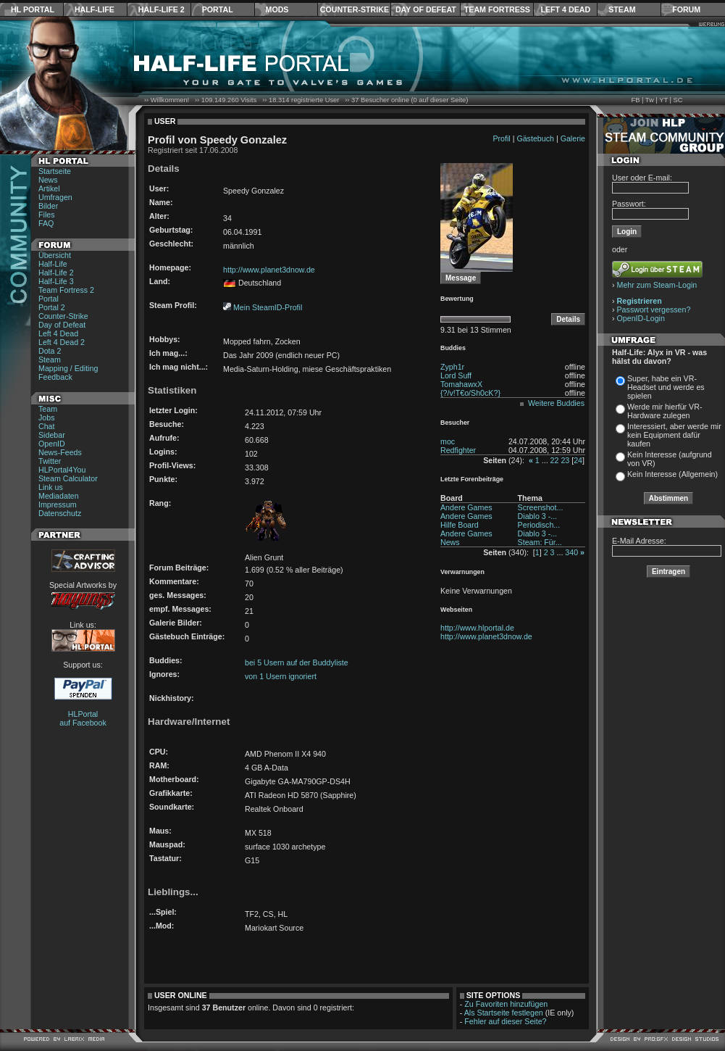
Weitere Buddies (556, 403)
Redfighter (458, 450)
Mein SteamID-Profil (267, 307)
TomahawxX (461, 384)
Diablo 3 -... (538, 516)
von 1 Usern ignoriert (281, 676)
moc (447, 441)
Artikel (49, 188)
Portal (217, 9)
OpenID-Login (641, 318)
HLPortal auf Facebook (82, 718)
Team (47, 408)
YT (663, 100)
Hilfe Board (459, 524)
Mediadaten (58, 495)
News (48, 179)
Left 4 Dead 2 (61, 342)
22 (554, 460)
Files (46, 214)
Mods (277, 9)
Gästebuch (535, 138)
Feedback (55, 377)
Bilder (48, 206)
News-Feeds (60, 452)
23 (565, 460)
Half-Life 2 (161, 9)
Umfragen (55, 197)
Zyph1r (452, 366)
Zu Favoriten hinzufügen (506, 1004)
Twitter (49, 461)
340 (571, 552)
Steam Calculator (68, 478)
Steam (621, 9)
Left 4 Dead (565, 9)
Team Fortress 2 (66, 290)
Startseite (54, 171)
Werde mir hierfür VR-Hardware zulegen (664, 411)
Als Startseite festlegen (503, 1012)
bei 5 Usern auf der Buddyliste (296, 662)
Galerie (573, 138)
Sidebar (51, 435)
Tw (649, 100)
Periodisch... (539, 524)
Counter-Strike (354, 9)
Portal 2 (51, 307)
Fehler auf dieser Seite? (505, 1021)
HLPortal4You (61, 469)
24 (578, 460)
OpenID (51, 443)
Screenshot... (540, 507)
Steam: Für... (540, 542)
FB (635, 100)
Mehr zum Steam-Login (657, 285)
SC (678, 100)
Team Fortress (497, 9)
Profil (501, 138)
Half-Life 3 (56, 281)
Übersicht (54, 255)
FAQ (46, 223)
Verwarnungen (462, 572)
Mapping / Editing (68, 368)
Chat (46, 426)
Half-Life (94, 9)
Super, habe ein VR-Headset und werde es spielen (666, 387)
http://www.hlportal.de (477, 627)
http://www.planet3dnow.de (269, 269)
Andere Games (466, 507)
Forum (686, 9)
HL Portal (32, 9)
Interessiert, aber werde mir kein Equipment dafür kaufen (674, 435)
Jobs (46, 417)
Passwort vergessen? (654, 309)
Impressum (57, 504)
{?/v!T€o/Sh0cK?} (470, 393)
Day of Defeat (425, 9)
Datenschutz (59, 513)
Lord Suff (456, 375)
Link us (50, 487)
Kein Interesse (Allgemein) (672, 474)
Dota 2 (49, 350)
